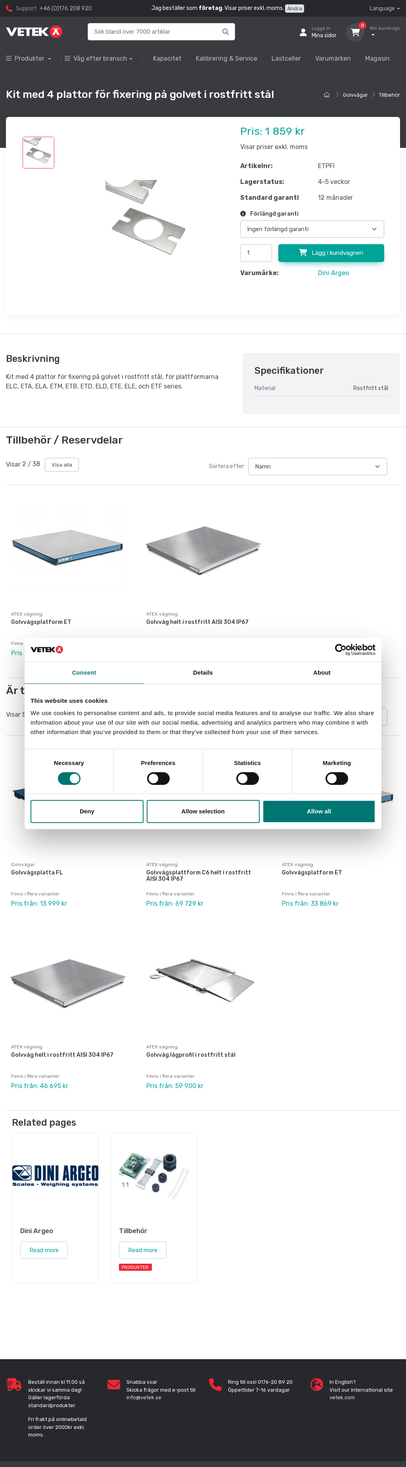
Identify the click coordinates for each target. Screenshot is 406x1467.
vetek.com (342, 1397)
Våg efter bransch (96, 58)
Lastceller (286, 58)
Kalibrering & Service (226, 58)
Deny (87, 811)
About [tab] (322, 672)
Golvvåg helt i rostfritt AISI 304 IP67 (197, 622)
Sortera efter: (227, 466)
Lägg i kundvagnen (331, 252)
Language (382, 8)
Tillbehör (389, 95)
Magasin (377, 58)
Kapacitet (167, 58)
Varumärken (333, 58)
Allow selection (202, 811)
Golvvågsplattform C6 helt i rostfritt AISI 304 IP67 (198, 875)
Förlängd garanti (269, 213)
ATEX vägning (26, 614)
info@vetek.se (143, 1397)
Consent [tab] (84, 672)
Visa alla (62, 465)
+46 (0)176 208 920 (66, 8)
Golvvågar (355, 95)
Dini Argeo (333, 273)
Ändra (294, 8)
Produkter (26, 58)
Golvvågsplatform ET (41, 622)
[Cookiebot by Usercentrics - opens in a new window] (340, 650)
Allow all (319, 811)
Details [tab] (203, 672)
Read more (44, 1249)
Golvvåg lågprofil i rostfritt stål (191, 1054)
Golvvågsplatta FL (37, 872)
